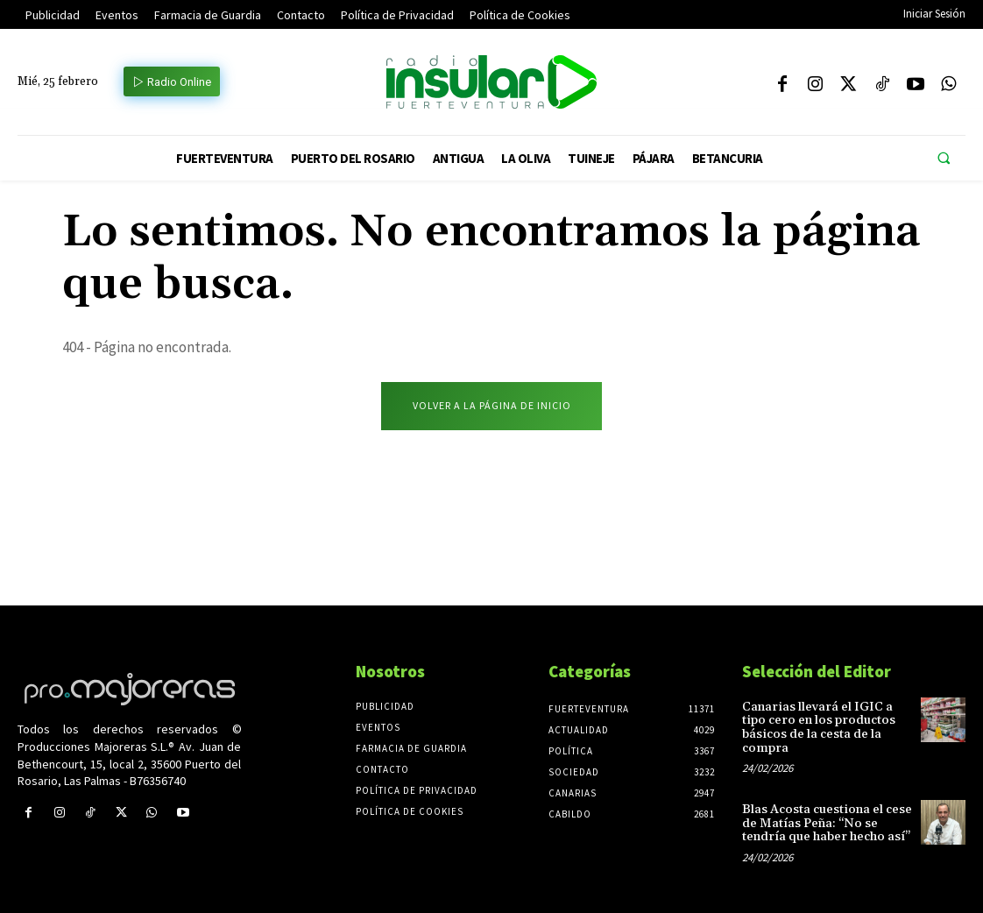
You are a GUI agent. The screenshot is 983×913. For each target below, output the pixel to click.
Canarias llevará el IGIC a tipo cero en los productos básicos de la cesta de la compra (817, 727)
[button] (943, 158)
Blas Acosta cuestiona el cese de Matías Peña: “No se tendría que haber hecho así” (825, 823)
